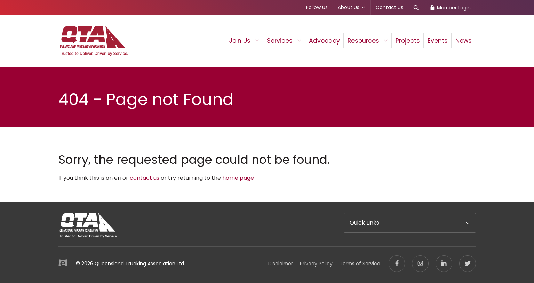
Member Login (450, 7)
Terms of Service (360, 263)
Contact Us (389, 7)
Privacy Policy (316, 263)
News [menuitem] (463, 41)
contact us (144, 178)
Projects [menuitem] (408, 41)
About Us (352, 7)
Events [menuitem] (438, 41)
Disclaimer (280, 263)
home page (238, 178)
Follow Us (317, 7)
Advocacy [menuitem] (324, 41)
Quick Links (364, 223)
